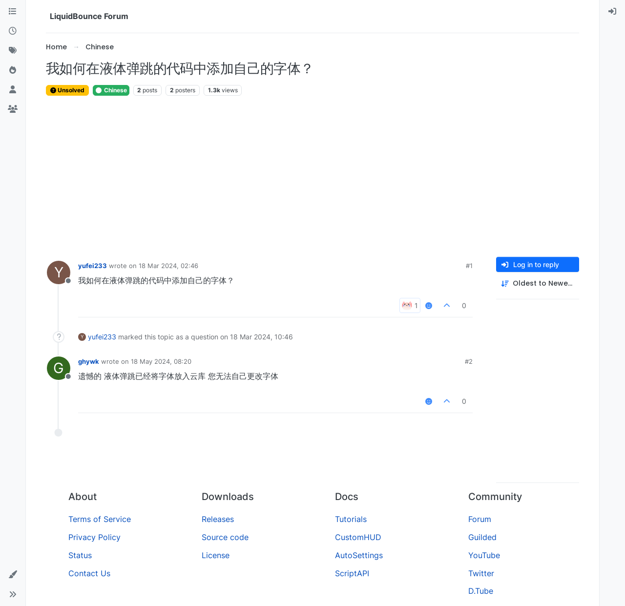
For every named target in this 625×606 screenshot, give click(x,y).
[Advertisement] (312, 176)
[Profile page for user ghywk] (58, 368)
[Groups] (12, 109)
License (215, 555)
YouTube (484, 555)
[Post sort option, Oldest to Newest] (537, 283)
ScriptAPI (352, 573)
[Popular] (12, 70)
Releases (218, 519)
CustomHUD (358, 537)
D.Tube (480, 591)
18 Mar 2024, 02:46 (168, 266)
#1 (469, 266)
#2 (469, 361)
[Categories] (12, 12)
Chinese (111, 90)
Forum (479, 519)
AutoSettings (359, 555)
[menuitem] (612, 12)
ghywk (88, 361)
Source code (225, 537)
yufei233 (92, 266)
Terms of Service (99, 519)
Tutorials (351, 519)
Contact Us (89, 573)
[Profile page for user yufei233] (58, 272)
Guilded (482, 537)
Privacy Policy (94, 537)
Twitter (481, 573)
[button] (12, 575)
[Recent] (12, 31)
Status (80, 555)
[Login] (612, 12)
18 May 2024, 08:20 (161, 361)
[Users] (12, 90)
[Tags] (12, 51)
